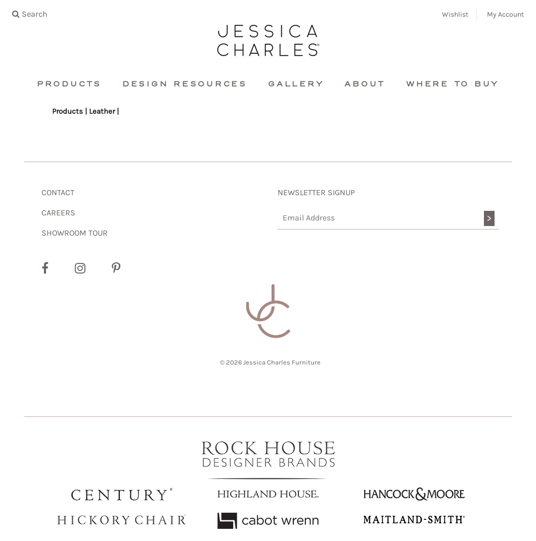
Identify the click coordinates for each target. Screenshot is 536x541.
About (364, 84)
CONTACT (57, 192)
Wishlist (455, 14)
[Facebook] (45, 268)
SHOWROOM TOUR (74, 233)
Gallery (296, 84)
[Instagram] (80, 268)
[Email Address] (388, 218)
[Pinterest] (116, 268)
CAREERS (58, 212)
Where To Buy (452, 84)
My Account (505, 14)
